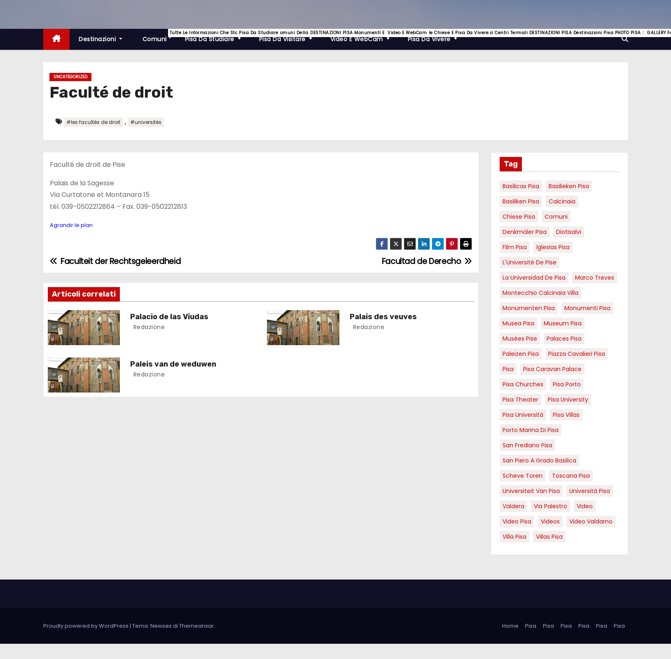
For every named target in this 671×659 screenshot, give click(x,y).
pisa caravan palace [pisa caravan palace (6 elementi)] (552, 369)
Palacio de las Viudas (169, 316)
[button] (625, 39)
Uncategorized (70, 77)
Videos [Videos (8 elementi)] (550, 521)
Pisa (530, 626)
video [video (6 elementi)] (585, 506)
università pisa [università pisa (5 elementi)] (589, 491)
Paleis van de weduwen (173, 364)
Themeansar (196, 626)
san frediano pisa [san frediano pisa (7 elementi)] (527, 445)
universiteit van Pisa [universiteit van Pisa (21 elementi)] (531, 491)
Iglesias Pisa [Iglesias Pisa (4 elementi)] (553, 247)
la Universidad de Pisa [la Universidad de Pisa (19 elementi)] (534, 277)
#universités (145, 122)
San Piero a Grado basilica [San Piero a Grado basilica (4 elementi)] (539, 460)
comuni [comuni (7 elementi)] (556, 217)
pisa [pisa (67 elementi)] (508, 369)
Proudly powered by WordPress (86, 626)
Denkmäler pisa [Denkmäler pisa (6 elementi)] (525, 232)
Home (510, 626)
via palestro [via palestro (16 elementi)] (550, 506)
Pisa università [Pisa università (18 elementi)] (523, 415)
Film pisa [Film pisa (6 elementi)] (515, 247)
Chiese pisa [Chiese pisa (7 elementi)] (519, 217)
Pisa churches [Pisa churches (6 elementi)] (523, 384)
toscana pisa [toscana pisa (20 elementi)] (571, 476)
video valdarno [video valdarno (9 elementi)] (591, 521)
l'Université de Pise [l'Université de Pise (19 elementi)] (529, 262)
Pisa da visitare (290, 36)
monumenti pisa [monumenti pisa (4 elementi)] (587, 308)
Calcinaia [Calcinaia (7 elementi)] (562, 201)
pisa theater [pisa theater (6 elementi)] (520, 399)
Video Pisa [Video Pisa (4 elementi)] (517, 521)
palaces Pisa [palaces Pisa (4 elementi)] (564, 338)
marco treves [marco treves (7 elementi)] (594, 277)
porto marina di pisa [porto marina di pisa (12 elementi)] (531, 430)
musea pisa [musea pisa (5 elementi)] (518, 323)
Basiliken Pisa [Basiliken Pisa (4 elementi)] (521, 201)
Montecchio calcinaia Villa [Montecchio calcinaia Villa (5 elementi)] (540, 293)
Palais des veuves (383, 316)
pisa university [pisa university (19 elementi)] (568, 399)
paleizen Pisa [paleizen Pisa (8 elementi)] (521, 354)
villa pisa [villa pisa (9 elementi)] (514, 537)
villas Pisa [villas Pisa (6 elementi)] (549, 537)
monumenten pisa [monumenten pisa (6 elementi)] (529, 308)
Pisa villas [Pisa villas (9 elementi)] (566, 415)
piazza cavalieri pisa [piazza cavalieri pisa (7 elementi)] (576, 354)
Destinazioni (100, 39)
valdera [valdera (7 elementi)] (513, 506)
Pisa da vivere (437, 36)
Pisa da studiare (217, 36)
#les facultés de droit (93, 122)
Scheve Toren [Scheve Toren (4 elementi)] (522, 476)
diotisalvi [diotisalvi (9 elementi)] (568, 232)
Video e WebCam (364, 36)
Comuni (158, 36)
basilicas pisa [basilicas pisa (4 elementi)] (521, 186)
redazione (148, 327)
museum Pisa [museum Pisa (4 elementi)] (563, 323)
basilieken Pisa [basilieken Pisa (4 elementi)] (569, 186)
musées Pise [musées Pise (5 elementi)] (520, 338)
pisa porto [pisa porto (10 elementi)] (567, 384)
